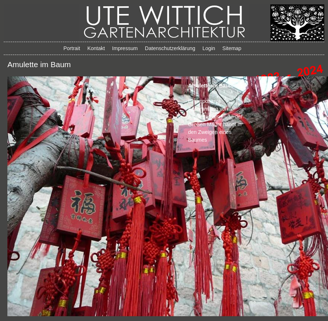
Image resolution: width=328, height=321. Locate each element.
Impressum (125, 48)
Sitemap (231, 48)
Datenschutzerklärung (170, 48)
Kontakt (96, 48)
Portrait (72, 48)
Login (209, 48)
